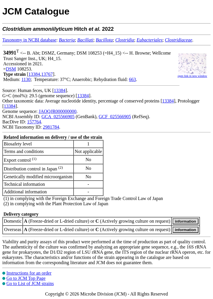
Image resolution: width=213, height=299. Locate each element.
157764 (34, 121)
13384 (34, 74)
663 (132, 79)
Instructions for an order (28, 273)
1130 (26, 79)
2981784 (51, 127)
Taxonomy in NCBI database (29, 39)
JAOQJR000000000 (57, 111)
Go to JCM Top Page (26, 278)
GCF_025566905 (115, 116)
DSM (11, 68)
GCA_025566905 (58, 116)
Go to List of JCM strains (30, 283)
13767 (47, 74)
